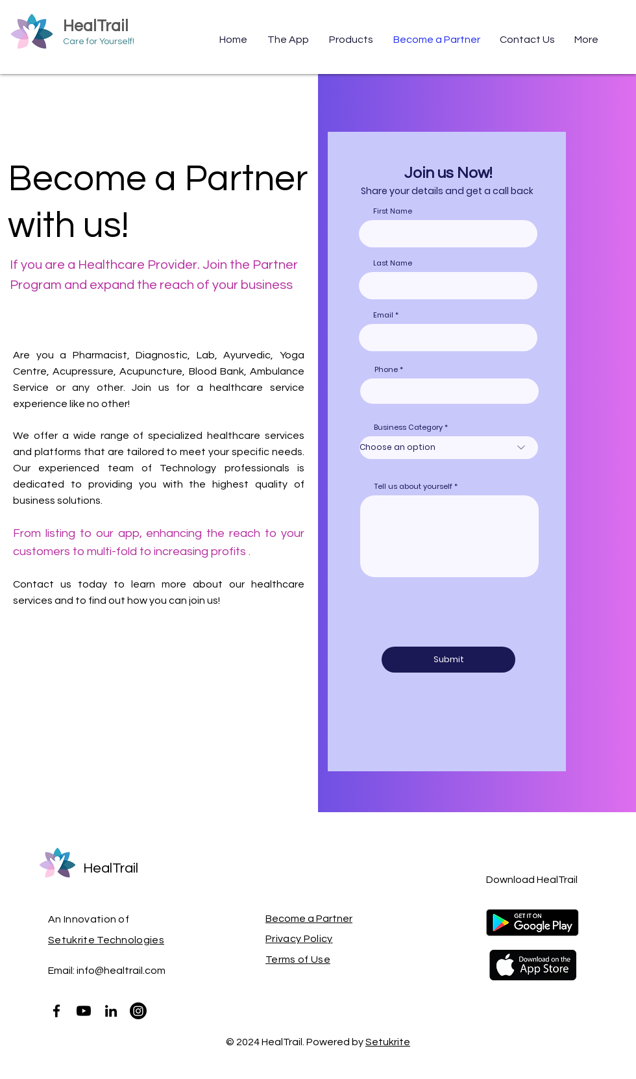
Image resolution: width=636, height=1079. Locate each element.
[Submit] (448, 660)
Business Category (408, 427)
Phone (386, 369)
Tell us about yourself (413, 486)
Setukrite (387, 1042)
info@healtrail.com (121, 970)
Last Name (392, 263)
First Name (392, 211)
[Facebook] (56, 1010)
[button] (351, 39)
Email (383, 315)
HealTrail (95, 26)
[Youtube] (83, 1010)
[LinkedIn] (111, 1010)
